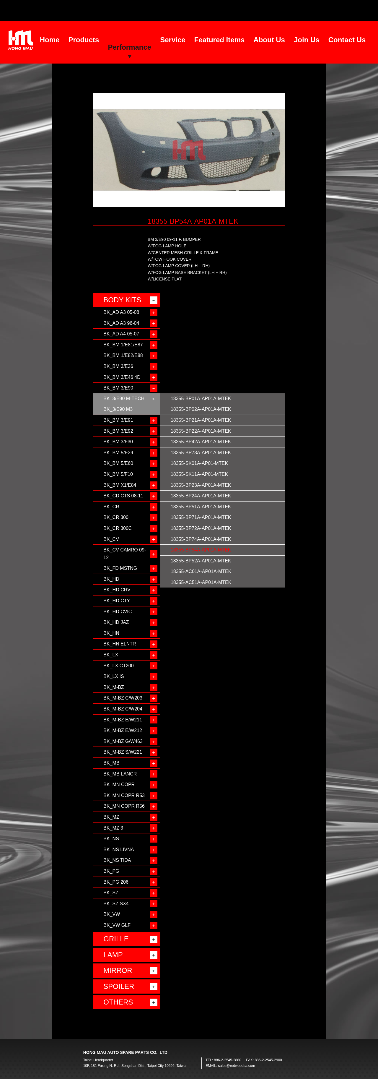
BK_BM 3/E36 (118, 366)
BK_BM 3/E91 (118, 420)
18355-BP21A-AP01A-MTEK (201, 420)
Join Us (307, 40)
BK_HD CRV (116, 589)
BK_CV (111, 539)
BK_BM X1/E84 (119, 485)
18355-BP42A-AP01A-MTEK (201, 441)
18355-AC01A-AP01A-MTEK (201, 571)
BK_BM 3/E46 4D (121, 377)
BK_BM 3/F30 (118, 441)
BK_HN (111, 633)
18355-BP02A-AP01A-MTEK (201, 409)
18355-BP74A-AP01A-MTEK (201, 539)
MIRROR (117, 970)
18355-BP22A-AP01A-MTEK (201, 431)
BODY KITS (122, 300)
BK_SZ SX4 (115, 903)
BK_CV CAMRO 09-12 (124, 553)
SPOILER (118, 986)
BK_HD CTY (116, 600)
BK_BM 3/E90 (118, 387)
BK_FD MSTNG (120, 568)
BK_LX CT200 (118, 665)
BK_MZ (111, 817)
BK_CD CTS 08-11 (123, 495)
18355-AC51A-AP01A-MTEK (201, 582)
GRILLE (115, 939)
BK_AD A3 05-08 (121, 312)
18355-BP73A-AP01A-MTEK (201, 452)
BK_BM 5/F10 (118, 474)
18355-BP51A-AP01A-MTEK (201, 506)
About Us (269, 40)
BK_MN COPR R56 (124, 806)
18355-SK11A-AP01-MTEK (199, 474)
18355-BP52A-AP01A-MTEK (201, 560)
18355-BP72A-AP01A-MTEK (201, 528)
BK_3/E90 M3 (118, 409)
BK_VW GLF (117, 925)
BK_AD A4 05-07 (121, 333)
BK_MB (111, 762)
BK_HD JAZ (116, 622)
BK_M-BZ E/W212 (122, 730)
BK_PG (111, 871)
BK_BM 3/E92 (118, 431)
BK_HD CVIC (117, 611)
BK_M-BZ (113, 687)
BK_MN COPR (119, 784)
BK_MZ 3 (113, 827)
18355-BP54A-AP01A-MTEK (201, 549)
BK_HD (111, 579)
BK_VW (111, 914)
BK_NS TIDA (117, 860)
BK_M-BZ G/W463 (122, 741)
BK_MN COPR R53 (124, 795)
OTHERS (118, 1002)
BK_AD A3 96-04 (121, 323)
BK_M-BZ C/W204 (122, 708)
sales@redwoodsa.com (236, 1066)
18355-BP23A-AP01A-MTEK (201, 485)
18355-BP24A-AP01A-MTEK (201, 495)
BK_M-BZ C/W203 (122, 697)
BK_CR (111, 506)
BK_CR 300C (117, 528)
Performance (129, 47)
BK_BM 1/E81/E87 (123, 344)
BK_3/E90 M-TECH (123, 398)
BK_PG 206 (115, 882)
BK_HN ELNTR (119, 643)
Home (50, 40)
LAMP (113, 955)
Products (83, 40)
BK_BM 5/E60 (118, 463)
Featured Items (219, 40)
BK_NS (111, 838)
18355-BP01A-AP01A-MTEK (201, 398)
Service (172, 40)
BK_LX (110, 654)
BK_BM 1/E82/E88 (123, 355)
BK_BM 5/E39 (118, 452)
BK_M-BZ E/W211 (122, 719)
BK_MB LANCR (120, 773)
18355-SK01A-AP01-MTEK (199, 463)
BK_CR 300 (115, 517)
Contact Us (347, 40)
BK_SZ (110, 892)
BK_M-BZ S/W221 (122, 752)
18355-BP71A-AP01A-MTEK (201, 517)
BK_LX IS (113, 676)
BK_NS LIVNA (118, 849)
